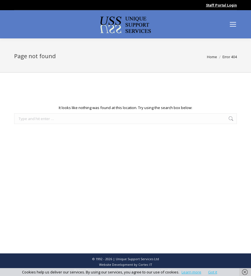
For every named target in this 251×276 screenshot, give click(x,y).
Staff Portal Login (221, 5)
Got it (212, 272)
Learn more (191, 272)
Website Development (116, 264)
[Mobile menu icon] (233, 24)
